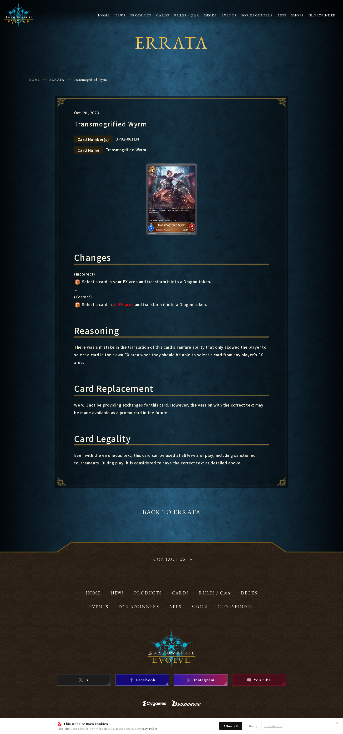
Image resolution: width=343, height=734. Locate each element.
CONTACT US (169, 559)
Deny (253, 726)
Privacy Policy (147, 728)
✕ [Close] (337, 722)
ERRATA (56, 79)
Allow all (230, 726)
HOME (34, 79)
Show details (273, 726)
